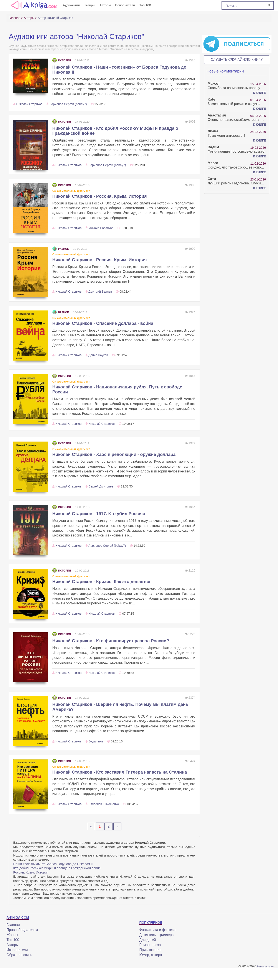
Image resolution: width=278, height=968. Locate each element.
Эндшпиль (95, 741)
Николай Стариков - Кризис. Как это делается (101, 581)
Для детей (147, 940)
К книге (259, 92)
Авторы (105, 5)
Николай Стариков (29, 104)
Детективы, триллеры (156, 935)
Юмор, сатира (150, 955)
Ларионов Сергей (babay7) (68, 104)
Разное (60, 248)
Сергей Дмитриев (100, 486)
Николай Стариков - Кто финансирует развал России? (110, 640)
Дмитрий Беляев (100, 291)
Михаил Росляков (100, 228)
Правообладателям (22, 930)
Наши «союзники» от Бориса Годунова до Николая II (53, 864)
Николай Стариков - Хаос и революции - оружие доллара (113, 454)
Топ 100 (145, 5)
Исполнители (125, 5)
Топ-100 (13, 940)
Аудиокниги (71, 5)
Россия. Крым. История (30, 872)
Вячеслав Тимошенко (103, 804)
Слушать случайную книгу (237, 59)
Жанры (89, 5)
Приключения (150, 950)
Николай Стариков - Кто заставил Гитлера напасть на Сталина (119, 772)
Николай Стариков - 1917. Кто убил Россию (98, 513)
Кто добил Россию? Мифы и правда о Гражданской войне (57, 868)
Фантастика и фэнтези (157, 930)
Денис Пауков (98, 355)
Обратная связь (19, 955)
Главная (13, 925)
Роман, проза (150, 945)
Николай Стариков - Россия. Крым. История (99, 196)
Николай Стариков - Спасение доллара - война (102, 323)
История (61, 60)
